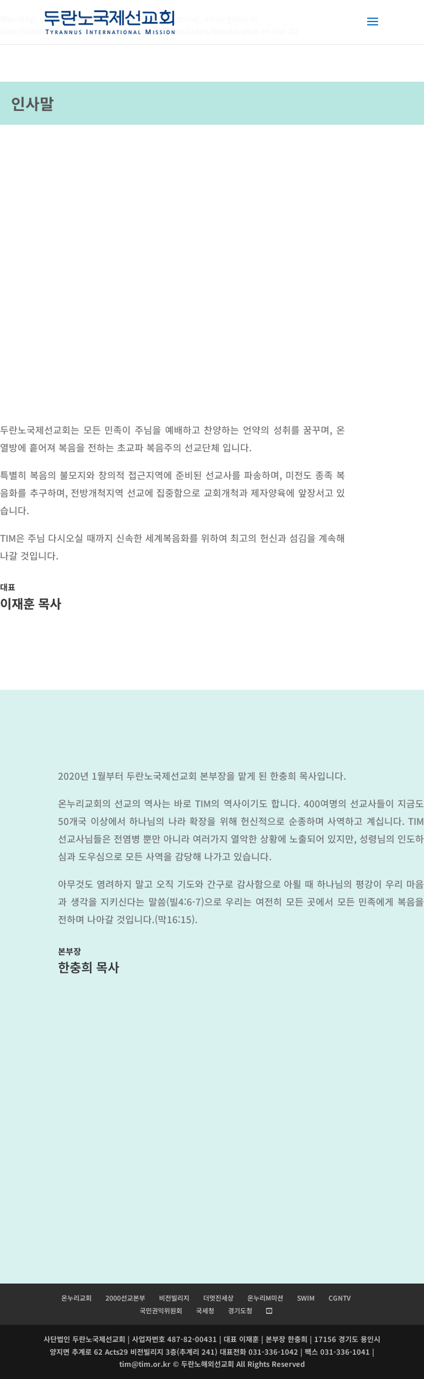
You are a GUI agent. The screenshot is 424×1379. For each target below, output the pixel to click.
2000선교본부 (125, 1297)
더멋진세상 (218, 1297)
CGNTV (339, 1297)
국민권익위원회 (161, 1310)
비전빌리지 (174, 1297)
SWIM (306, 1297)
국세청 (205, 1310)
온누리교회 (76, 1297)
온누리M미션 (265, 1297)
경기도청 (240, 1310)
